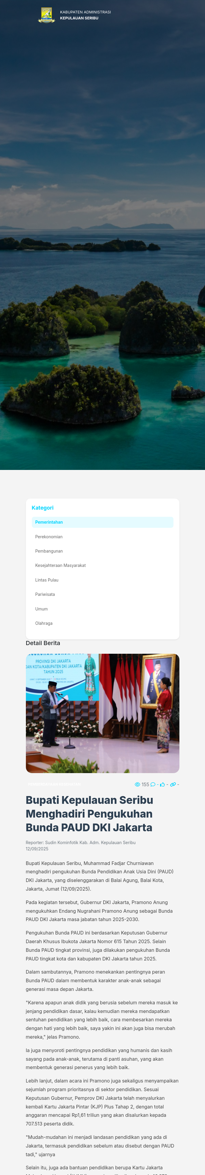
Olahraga (44, 623)
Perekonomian (49, 536)
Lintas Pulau (47, 580)
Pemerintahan (49, 522)
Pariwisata (45, 594)
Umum (41, 609)
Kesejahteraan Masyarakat (60, 565)
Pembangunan (49, 551)
